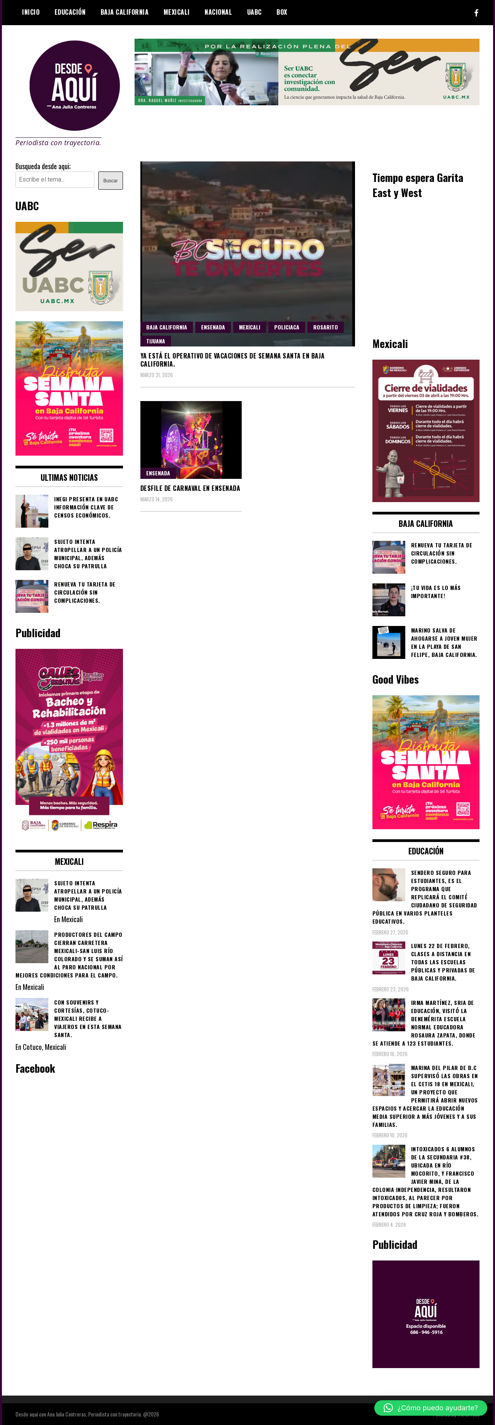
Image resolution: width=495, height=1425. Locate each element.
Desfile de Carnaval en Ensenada (190, 488)
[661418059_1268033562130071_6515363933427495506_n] (426, 499)
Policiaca (286, 327)
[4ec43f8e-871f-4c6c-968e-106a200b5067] (307, 102)
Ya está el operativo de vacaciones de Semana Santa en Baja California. (232, 360)
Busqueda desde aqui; (43, 166)
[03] (426, 1365)
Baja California (125, 12)
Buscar (110, 180)
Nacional (218, 12)
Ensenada (213, 327)
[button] (430, 1408)
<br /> (426, 267)
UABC (254, 12)
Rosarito (325, 327)
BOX (282, 12)
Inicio (30, 12)
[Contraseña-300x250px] (69, 308)
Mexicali (177, 12)
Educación (70, 12)
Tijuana (155, 341)
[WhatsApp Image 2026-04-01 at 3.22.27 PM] (69, 453)
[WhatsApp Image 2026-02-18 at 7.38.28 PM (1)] (69, 837)
